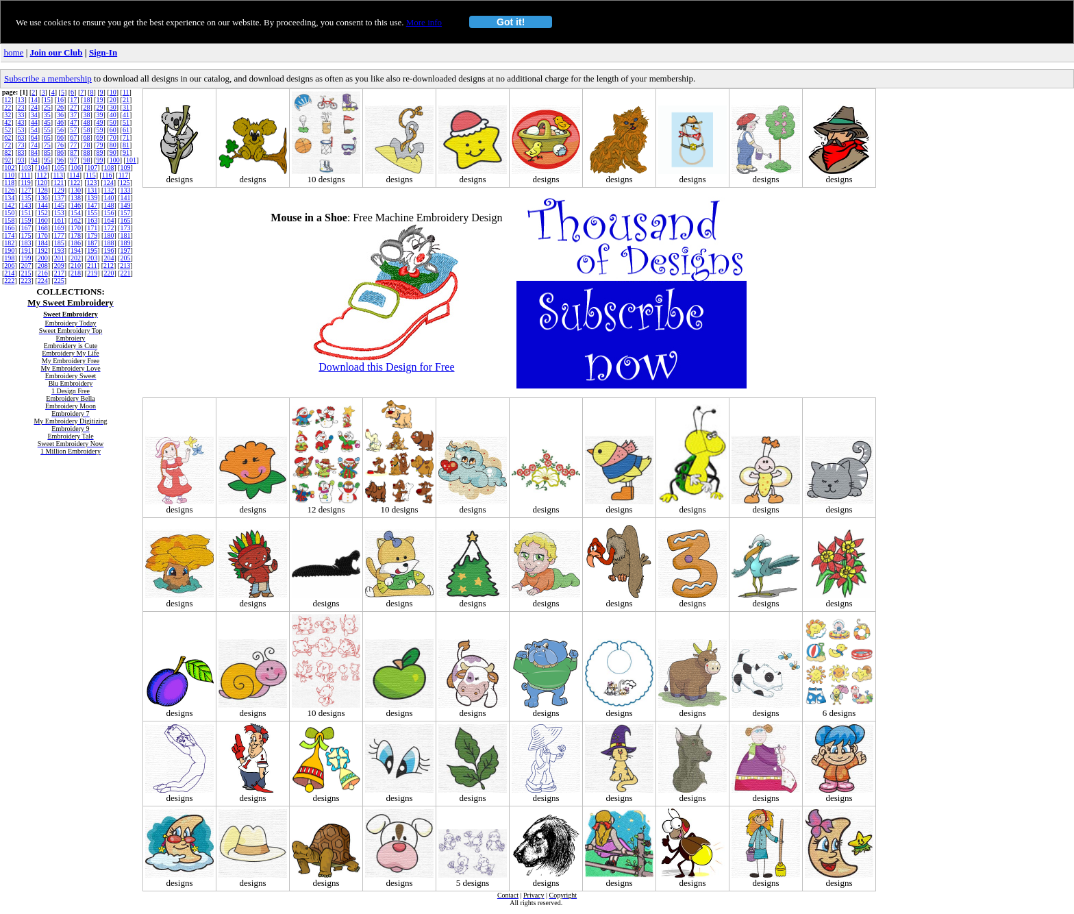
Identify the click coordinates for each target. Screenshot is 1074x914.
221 (126, 273)
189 (126, 243)
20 (113, 99)
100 (115, 160)
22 (7, 107)
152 (43, 213)
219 (92, 273)
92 (7, 160)
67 (73, 137)
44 (34, 122)
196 (108, 250)
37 (73, 115)
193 (59, 250)
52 (7, 130)
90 (113, 152)
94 (34, 160)
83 (21, 152)
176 (43, 235)
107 (92, 167)
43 (21, 122)
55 (47, 130)
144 (43, 205)
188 (108, 243)
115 (91, 175)
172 (108, 228)
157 (126, 213)
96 (60, 160)
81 (126, 145)
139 (92, 197)
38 (86, 115)
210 (76, 265)
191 (26, 250)
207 (26, 265)
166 (9, 228)
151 (26, 213)
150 (9, 213)
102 (9, 167)
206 (9, 265)
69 (100, 137)
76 (60, 145)
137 (59, 197)
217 (59, 273)
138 (76, 197)
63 (21, 137)
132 (108, 190)
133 (126, 190)
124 (108, 182)
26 (60, 107)
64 (34, 137)
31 (126, 107)
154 (76, 213)
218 (76, 273)
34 (34, 115)
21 (126, 99)
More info (424, 22)
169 (59, 228)
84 (34, 152)
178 (76, 235)
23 (21, 107)
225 (59, 280)
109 (126, 167)
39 (100, 115)
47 (73, 122)
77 (73, 145)
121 (58, 182)
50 (113, 122)
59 (100, 130)
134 (9, 197)
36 (60, 115)
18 (86, 99)
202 (76, 258)
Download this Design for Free (386, 367)
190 (9, 250)
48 (86, 122)
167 (26, 228)
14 (34, 99)
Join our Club (56, 52)
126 (9, 190)
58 (86, 130)
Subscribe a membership (48, 78)
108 (108, 167)
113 (58, 175)
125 (125, 182)
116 (107, 175)
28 (86, 107)
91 (126, 152)
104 (43, 167)
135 (26, 197)
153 (59, 213)
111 (25, 175)
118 (9, 182)
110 (9, 175)
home (14, 52)
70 (113, 137)
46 (60, 122)
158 (9, 220)
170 (76, 228)
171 (92, 228)
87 (73, 152)
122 (75, 182)
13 (21, 99)
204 (108, 258)
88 (86, 152)
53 (21, 130)
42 (7, 122)
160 (43, 220)
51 (126, 122)
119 (26, 182)
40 (113, 115)
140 (108, 197)
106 (76, 167)
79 (100, 145)
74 (34, 145)
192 (43, 250)
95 (47, 160)
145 (59, 205)
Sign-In (103, 52)
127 (26, 190)
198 (9, 258)
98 (86, 160)
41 (126, 115)
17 (73, 99)
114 (74, 175)
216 (43, 273)
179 (92, 235)
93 (21, 160)
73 (21, 145)
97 (73, 160)
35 (47, 115)
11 (126, 92)
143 (26, 205)
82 (7, 152)
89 (100, 152)
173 (126, 228)
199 (26, 258)
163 (92, 220)
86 (60, 152)
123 (91, 182)
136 (43, 197)
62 (7, 137)
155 (92, 213)
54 (34, 130)
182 (9, 243)
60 (113, 130)
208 (43, 265)
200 (43, 258)
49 (100, 122)
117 (123, 175)
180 (108, 235)
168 (43, 228)
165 (126, 220)
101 (131, 160)
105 (59, 167)
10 (113, 92)
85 (47, 152)
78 (86, 145)
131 (92, 190)
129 (59, 190)
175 (26, 235)
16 (60, 99)
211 (92, 265)
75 (47, 145)
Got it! (511, 21)
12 (7, 99)
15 (47, 99)
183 (26, 243)
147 (92, 205)
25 (47, 107)
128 (43, 190)
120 (42, 182)
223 (26, 280)
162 (76, 220)
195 (92, 250)
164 (108, 220)
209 (59, 265)
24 (34, 107)
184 (43, 243)
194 (76, 250)
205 (126, 258)
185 (59, 243)
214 (9, 273)
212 (108, 265)
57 (73, 130)
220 (108, 273)
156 (108, 213)
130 (76, 190)
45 (47, 122)
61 (126, 130)
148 (108, 205)
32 (7, 115)
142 (9, 205)
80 (113, 145)
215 (26, 273)
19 (100, 99)
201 (59, 258)
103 (26, 167)
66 (60, 137)
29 (100, 107)
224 (43, 280)
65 (47, 137)
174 (9, 235)
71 (126, 137)
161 (59, 220)
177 (59, 235)
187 (92, 243)
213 (125, 265)
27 (73, 107)
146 (76, 205)
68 (86, 137)
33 (21, 115)
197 (126, 250)
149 (126, 205)
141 (126, 197)
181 (126, 235)
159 (26, 220)
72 (7, 145)
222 (9, 280)
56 (60, 130)
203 (92, 258)
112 (42, 175)
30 (113, 107)
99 (100, 160)
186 (76, 243)
